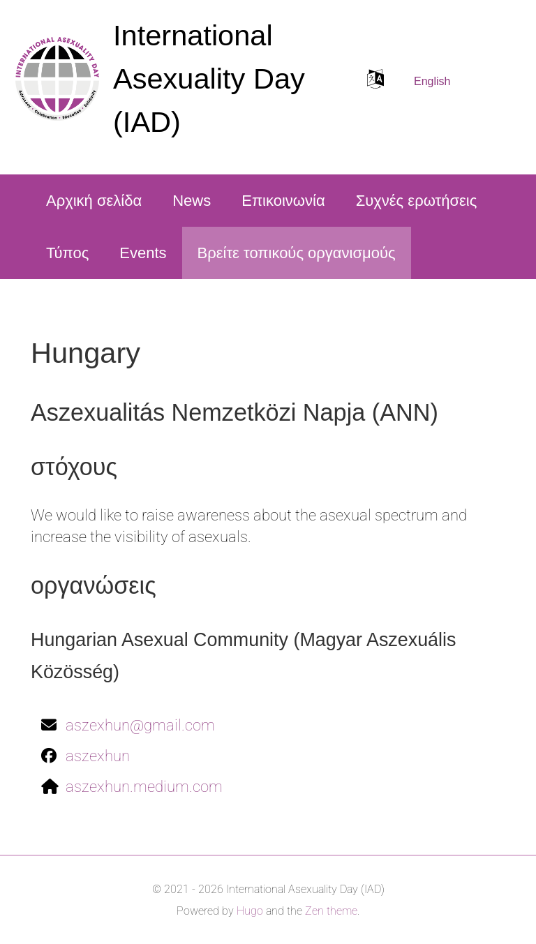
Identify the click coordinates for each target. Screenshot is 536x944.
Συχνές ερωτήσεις (416, 200)
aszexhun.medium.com (144, 786)
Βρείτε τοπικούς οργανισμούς (297, 253)
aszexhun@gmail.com (140, 725)
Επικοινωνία (283, 200)
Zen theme (331, 910)
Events (142, 253)
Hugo (250, 910)
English (432, 81)
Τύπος (67, 253)
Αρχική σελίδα (94, 200)
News (191, 200)
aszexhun (98, 756)
